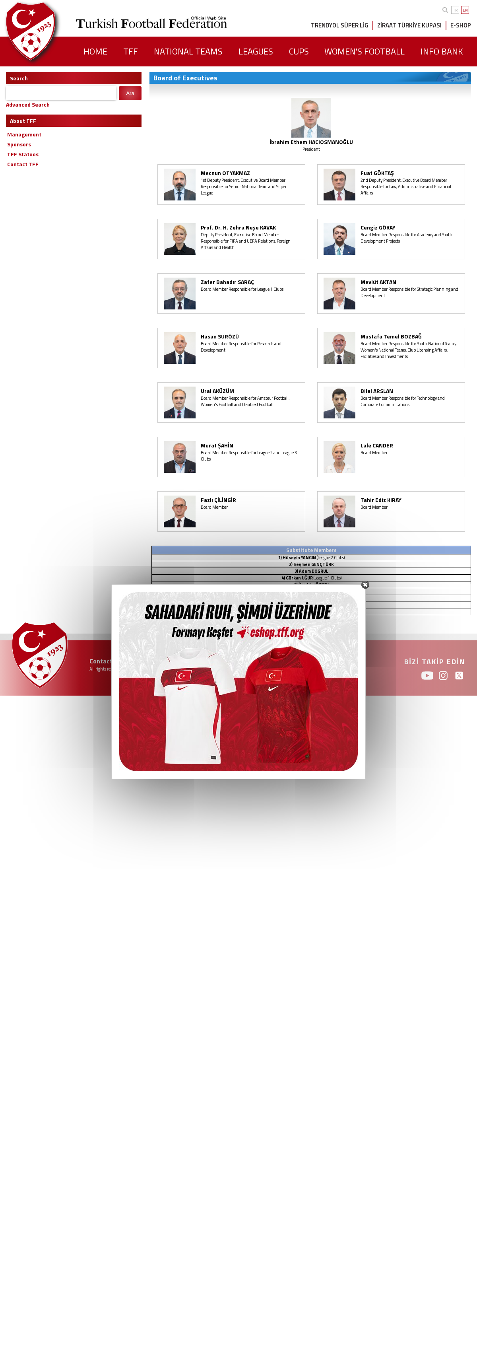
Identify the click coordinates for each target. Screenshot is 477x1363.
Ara (130, 93)
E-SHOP (460, 25)
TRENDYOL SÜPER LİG (339, 25)
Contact (100, 661)
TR (455, 10)
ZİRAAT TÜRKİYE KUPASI (409, 25)
